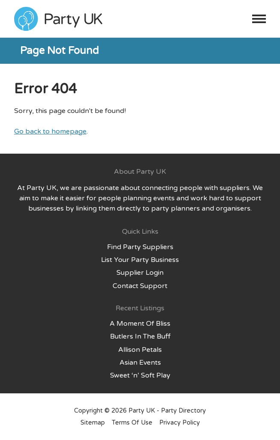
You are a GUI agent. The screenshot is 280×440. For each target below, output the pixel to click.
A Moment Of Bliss (140, 323)
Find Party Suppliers (140, 247)
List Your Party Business (140, 260)
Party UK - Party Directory (167, 410)
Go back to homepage (50, 131)
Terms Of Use (132, 422)
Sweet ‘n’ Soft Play (140, 375)
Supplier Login (140, 272)
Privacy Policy (179, 422)
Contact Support (140, 286)
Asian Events (140, 362)
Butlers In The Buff (140, 336)
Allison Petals (140, 349)
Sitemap (92, 422)
